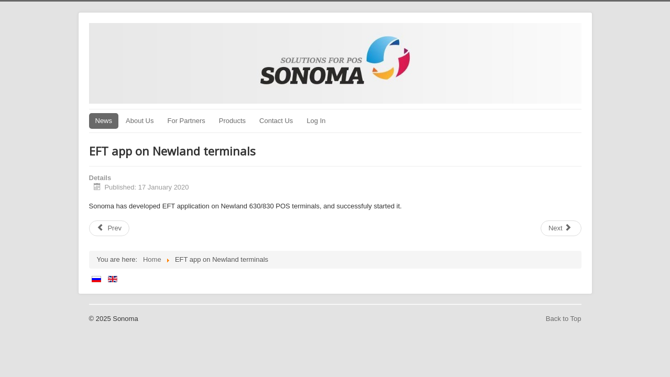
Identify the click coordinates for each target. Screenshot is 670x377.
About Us (139, 121)
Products (232, 121)
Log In (315, 121)
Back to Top (563, 319)
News (104, 121)
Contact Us (276, 121)
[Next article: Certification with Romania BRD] (561, 228)
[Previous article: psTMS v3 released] (109, 228)
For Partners (186, 121)
